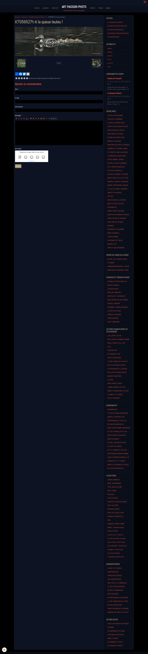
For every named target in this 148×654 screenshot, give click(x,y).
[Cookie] (4, 649)
